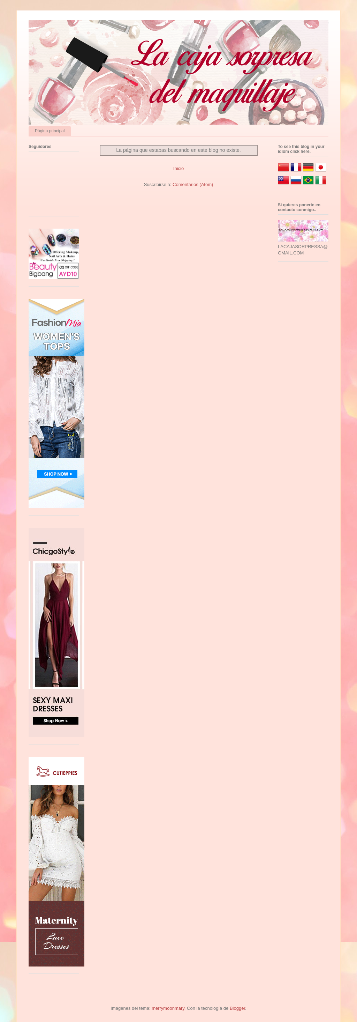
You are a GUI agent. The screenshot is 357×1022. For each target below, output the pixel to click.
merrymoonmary (168, 1008)
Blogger (237, 1008)
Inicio (178, 168)
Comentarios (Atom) (193, 184)
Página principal (49, 130)
